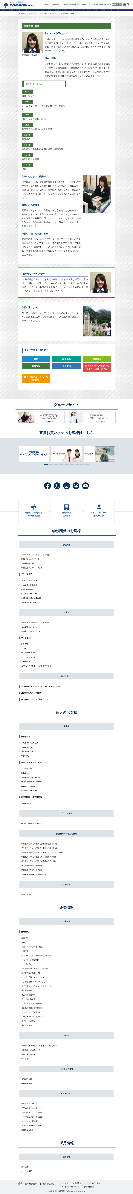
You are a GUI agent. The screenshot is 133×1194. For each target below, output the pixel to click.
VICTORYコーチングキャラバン (34, 699)
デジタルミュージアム (30, 1104)
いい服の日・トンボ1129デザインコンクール (40, 686)
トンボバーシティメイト (31, 580)
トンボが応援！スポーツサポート (34, 977)
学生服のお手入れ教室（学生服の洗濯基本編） (40, 844)
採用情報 (43, 13)
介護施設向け (26, 1079)
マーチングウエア (28, 657)
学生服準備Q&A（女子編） (32, 870)
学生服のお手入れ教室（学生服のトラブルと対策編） (42, 852)
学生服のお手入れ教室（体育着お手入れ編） (39, 861)
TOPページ (21, 13)
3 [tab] (55, 464)
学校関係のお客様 (66, 531)
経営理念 (24, 938)
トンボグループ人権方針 (31, 1012)
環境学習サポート (28, 1054)
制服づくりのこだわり (30, 559)
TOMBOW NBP (27, 747)
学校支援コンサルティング (32, 568)
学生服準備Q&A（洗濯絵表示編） (34, 874)
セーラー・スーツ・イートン (33, 762)
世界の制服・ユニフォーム (32, 1108)
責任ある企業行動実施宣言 (32, 1008)
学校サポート (66, 676)
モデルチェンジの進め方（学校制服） (36, 555)
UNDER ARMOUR (28, 653)
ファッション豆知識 (29, 1121)
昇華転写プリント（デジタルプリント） (37, 666)
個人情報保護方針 (28, 995)
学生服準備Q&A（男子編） (32, 865)
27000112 (20, 1183)
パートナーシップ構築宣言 (32, 1017)
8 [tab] (81, 464)
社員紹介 (54, 13)
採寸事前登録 (26, 990)
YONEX (24, 648)
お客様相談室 (89, 1187)
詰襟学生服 (25, 736)
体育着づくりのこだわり (31, 631)
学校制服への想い (28, 563)
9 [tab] (86, 464)
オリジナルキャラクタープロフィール (36, 986)
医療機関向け (26, 1083)
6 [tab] (71, 464)
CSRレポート (26, 1059)
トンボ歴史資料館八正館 (31, 1126)
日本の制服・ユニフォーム (32, 1112)
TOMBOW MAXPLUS (29, 743)
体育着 (66, 612)
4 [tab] (60, 464)
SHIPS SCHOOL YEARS (31, 598)
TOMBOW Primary (28, 602)
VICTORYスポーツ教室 (31, 693)
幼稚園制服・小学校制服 (31, 797)
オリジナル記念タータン (31, 973)
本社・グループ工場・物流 (32, 947)
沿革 (23, 942)
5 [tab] (66, 464)
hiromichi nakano (28, 786)
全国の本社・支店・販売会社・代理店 (36, 955)
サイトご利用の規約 (93, 1183)
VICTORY (25, 756)
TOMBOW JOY (27, 803)
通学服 (66, 726)
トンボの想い (26, 964)
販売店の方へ (26, 895)
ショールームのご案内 (30, 960)
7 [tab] (76, 464)
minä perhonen (27, 589)
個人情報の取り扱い (29, 999)
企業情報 (33, 13)
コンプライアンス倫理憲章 (32, 1004)
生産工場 (24, 951)
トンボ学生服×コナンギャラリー (34, 982)
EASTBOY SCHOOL (29, 594)
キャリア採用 (26, 1171)
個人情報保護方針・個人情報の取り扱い (40, 1184)
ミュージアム (66, 1093)
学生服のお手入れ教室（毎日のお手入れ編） (39, 857)
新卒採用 (24, 1167)
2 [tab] (50, 464)
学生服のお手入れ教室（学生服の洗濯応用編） (40, 848)
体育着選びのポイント (30, 627)
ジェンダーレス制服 (29, 585)
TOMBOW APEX (28, 752)
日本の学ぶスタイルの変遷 (32, 1117)
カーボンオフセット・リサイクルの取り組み (39, 1046)
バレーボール (26, 662)
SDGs (66, 1036)
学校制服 (66, 545)
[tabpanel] (66, 454)
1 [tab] (45, 464)
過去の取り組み (27, 1130)
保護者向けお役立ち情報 (66, 834)
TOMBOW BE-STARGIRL (31, 777)
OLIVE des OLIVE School (31, 782)
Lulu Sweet (25, 773)
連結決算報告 (26, 1025)
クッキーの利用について (70, 1187)
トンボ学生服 (26, 769)
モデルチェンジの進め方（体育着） (35, 623)
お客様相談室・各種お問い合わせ (34, 969)
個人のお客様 (66, 713)
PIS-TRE (24, 644)
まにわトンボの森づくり (31, 1050)
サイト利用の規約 (28, 1021)
